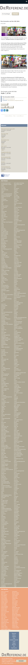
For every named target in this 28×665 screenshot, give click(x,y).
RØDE (2, 504)
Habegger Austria (4, 337)
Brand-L (15, 243)
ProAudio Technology (5, 485)
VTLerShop (3, 570)
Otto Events (3, 470)
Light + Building (17, 404)
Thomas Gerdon (4, 627)
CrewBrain (16, 271)
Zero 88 (2, 582)
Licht (14, 641)
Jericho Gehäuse (17, 370)
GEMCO (15, 325)
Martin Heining (15, 611)
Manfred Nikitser (4, 607)
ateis (2, 209)
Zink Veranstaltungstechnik (6, 583)
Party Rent (3, 476)
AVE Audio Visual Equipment (7, 222)
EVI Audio (3, 308)
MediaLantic (3, 437)
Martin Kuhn (3, 613)
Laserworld (16, 388)
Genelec (3, 326)
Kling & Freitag (17, 378)
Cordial (15, 269)
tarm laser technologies (5, 540)
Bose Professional (17, 242)
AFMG (15, 193)
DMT (2, 283)
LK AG (15, 411)
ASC (15, 205)
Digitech (15, 279)
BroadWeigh (3, 246)
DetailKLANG (4, 278)
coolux (2, 269)
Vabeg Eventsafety (5, 555)
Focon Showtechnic (18, 318)
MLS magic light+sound (6, 447)
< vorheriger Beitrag (8, 115)
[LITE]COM (3, 586)
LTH (2, 417)
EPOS (15, 298)
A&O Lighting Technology (19, 183)
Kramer (15, 380)
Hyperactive (16, 352)
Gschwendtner (17, 335)
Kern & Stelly (16, 375)
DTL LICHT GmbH (5, 287)
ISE (7, 106)
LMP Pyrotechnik (17, 413)
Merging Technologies (18, 441)
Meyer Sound (16, 442)
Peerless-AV (3, 477)
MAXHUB (16, 431)
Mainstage (3, 429)
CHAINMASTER (17, 255)
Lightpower (16, 407)
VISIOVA (3, 563)
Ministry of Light (4, 445)
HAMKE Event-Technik (5, 339)
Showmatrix (3, 517)
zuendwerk (3, 585)
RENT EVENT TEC (5, 496)
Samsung (16, 505)
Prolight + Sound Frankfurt (6, 487)
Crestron (15, 270)
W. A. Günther (17, 571)
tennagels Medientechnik (6, 543)
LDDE (15, 395)
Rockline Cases (4, 501)
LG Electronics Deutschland (19, 402)
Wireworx (16, 577)
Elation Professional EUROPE (20, 293)
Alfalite (2, 197)
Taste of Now (3, 542)
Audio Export (16, 212)
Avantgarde (16, 219)
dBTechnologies (17, 275)
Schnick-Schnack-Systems (6, 509)
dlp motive (3, 282)
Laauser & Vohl (4, 386)
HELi (15, 344)
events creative (4, 305)
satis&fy (2, 507)
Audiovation (16, 216)
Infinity (2, 361)
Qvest (2, 493)
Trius (2, 550)
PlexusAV (16, 480)
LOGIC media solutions (5, 414)
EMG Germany (4, 296)
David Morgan (4, 596)
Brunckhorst (16, 246)
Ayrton (15, 227)
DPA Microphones (4, 285)
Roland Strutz (15, 623)
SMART (15, 523)
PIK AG (15, 478)
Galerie (14, 636)
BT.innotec (3, 247)
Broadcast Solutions (18, 244)
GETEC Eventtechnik (18, 328)
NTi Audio (3, 462)
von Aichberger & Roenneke (19, 567)
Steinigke (16, 534)
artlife (15, 204)
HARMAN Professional (18, 339)
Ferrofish (15, 314)
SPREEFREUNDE (5, 531)
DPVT (15, 285)
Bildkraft (15, 239)
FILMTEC (3, 316)
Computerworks (4, 265)
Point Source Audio (5, 481)
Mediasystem (16, 437)
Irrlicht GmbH (16, 364)
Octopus (15, 464)
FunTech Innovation (18, 322)
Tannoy (15, 539)
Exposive (16, 309)
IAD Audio (3, 353)
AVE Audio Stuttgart (18, 220)
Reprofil (15, 497)
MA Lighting (16, 421)
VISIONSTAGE (4, 562)
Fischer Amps (4, 317)
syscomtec (16, 538)
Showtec (3, 519)
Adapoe (2, 191)
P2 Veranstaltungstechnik (19, 470)
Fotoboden (3, 321)
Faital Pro (3, 313)
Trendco (15, 548)
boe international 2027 (6, 157)
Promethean (16, 488)
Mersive (2, 442)
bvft (2, 250)
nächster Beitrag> (20, 115)
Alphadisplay (3, 199)
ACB (15, 187)
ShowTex (3, 520)
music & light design (18, 453)
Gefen (2, 325)
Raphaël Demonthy (5, 622)
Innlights (15, 363)
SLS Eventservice (4, 523)
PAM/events (3, 473)
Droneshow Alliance (5, 286)
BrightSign (3, 244)
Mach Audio (3, 422)
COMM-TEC (16, 263)
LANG (2, 387)
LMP (2, 413)
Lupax (15, 418)
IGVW (15, 356)
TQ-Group (3, 548)
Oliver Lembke (4, 617)
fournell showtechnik (18, 321)
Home (14, 115)
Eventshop (16, 305)
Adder (2, 192)
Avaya (2, 220)
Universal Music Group (18, 554)
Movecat (3, 452)
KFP (2, 376)
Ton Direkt (3, 547)
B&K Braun (16, 228)
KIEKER (15, 376)
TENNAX (16, 543)
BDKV (15, 235)
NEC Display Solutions (18, 454)
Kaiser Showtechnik (5, 374)
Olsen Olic (3, 618)
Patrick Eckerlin (15, 618)
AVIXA (2, 224)
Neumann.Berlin (4, 457)
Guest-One (3, 336)
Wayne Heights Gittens (5, 629)
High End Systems (17, 345)
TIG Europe (3, 546)
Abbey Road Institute (18, 184)
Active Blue (3, 188)
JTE (2, 371)
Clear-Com (16, 259)
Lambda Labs (16, 386)
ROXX (15, 503)
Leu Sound (3, 400)
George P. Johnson (18, 326)
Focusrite (3, 320)
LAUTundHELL (17, 390)
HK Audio (3, 349)
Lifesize (15, 403)
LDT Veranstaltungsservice (6, 396)
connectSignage (17, 266)
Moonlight (3, 450)
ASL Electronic (4, 207)
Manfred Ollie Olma (16, 607)
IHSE (2, 357)
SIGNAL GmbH (4, 521)
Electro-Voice (16, 294)
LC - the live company (18, 392)
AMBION (15, 199)
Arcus (2, 203)
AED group (16, 192)
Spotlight (15, 530)
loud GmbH (16, 415)
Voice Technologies (5, 566)
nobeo (15, 460)
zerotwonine (16, 582)
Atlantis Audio (4, 211)
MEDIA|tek (3, 438)
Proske (2, 489)
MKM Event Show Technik (19, 446)
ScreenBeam (16, 511)
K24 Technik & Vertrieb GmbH (20, 372)
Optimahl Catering (4, 468)
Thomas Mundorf (15, 627)
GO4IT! (2, 331)
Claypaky (3, 259)
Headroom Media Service (19, 343)
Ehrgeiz (15, 290)
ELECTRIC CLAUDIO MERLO (7, 294)
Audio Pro (16, 214)
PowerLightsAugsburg (5, 482)
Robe (15, 500)
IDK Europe (16, 355)
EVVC (2, 309)
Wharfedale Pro (4, 575)
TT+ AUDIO (16, 551)
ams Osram (16, 200)
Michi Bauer (3, 615)
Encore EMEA (4, 297)
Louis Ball (14, 606)
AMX (2, 201)
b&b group (3, 228)
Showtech (16, 519)
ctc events (16, 273)
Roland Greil (3, 623)
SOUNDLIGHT (4, 528)
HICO (2, 345)
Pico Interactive (4, 478)
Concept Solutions (17, 265)
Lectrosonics (3, 398)
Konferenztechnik (14, 640)
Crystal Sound (4, 273)
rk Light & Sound (4, 500)
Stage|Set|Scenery (5, 534)
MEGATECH (3, 441)
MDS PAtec (3, 434)
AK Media (16, 195)
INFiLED (15, 360)
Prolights (15, 487)
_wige (15, 586)
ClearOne (3, 261)
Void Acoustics (4, 567)
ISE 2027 (3, 162)
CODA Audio (3, 263)
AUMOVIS (16, 218)
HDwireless (3, 343)
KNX (15, 379)
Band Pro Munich (4, 234)
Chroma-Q (16, 258)
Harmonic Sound (17, 340)
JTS (15, 371)
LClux (2, 394)
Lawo (2, 391)
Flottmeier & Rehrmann (5, 318)
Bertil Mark (3, 592)
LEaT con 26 (3, 146)
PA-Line (2, 472)
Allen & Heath (16, 197)
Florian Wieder (4, 598)
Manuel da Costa (15, 609)
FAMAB (15, 313)
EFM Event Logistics (5, 290)
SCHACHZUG (17, 507)
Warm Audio (3, 573)
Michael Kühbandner (16, 614)
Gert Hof (14, 599)
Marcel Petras (4, 610)
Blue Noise (3, 242)
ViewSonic (16, 559)
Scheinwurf (16, 508)
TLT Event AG (16, 546)
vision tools (16, 560)
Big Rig (2, 239)
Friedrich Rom (15, 598)
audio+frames (16, 215)
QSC (2, 492)
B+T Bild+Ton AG (4, 231)
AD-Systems (16, 188)
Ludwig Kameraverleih (5, 418)
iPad (14, 638)
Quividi (15, 492)
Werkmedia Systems (18, 573)
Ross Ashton (3, 625)
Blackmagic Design (18, 240)
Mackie (15, 422)
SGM (2, 515)
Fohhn (15, 320)
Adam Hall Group (4, 189)
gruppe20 (16, 333)
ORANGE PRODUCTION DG (7, 469)
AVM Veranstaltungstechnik (19, 224)
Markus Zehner (4, 430)
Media (14, 643)
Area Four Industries (18, 203)
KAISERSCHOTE (17, 374)
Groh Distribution (17, 332)
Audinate (3, 212)
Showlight (16, 516)
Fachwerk (16, 312)
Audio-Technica (4, 216)
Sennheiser (3, 513)
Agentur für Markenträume (6, 195)
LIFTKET (3, 404)
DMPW (15, 282)
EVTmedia (16, 308)
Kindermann (3, 378)
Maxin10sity (3, 433)
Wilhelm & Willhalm (18, 575)
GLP (15, 329)
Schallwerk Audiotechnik (6, 508)
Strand (2, 535)
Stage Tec (3, 532)
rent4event (16, 496)
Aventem (15, 222)
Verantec (15, 556)
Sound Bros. (16, 527)
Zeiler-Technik (17, 581)
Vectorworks (3, 556)
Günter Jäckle (15, 600)
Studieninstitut (17, 535)
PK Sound (3, 480)
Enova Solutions (17, 297)
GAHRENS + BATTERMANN (7, 324)
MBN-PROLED (17, 433)
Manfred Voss (4, 609)
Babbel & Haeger (4, 232)
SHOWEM (3, 516)
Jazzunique (16, 368)
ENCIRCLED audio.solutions (19, 296)
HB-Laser (16, 341)
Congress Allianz (4, 266)
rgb (1, 499)
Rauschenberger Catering (6, 495)
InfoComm (16, 361)
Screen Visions (4, 511)
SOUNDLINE (16, 528)
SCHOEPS (16, 509)
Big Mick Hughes (15, 592)
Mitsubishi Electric (4, 446)
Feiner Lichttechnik (5, 314)
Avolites (15, 226)
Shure (15, 520)
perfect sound (16, 477)
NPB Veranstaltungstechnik (19, 461)
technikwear (16, 542)
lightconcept (16, 406)
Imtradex (15, 359)
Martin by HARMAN (5, 431)
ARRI (2, 204)
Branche (14, 633)
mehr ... (3, 137)
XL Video (3, 579)
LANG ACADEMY (17, 387)
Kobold (2, 380)
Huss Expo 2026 (4, 133)
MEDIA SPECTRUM (18, 435)
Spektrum (3, 530)
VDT (15, 555)
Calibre (2, 251)
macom (2, 423)
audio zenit (3, 215)
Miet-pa (2, 443)
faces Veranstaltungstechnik (6, 312)
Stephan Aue (14, 625)
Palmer (15, 472)
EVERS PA (16, 306)
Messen (3, 106)
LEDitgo (2, 399)
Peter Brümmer (4, 621)
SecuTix (2, 512)
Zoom (15, 583)
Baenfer (15, 232)
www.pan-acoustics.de (10, 99)
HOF (15, 351)
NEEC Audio (3, 456)
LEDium (15, 399)
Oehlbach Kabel (4, 465)
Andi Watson (14, 591)
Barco (15, 234)
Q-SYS (15, 491)
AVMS (2, 226)
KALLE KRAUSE (4, 375)
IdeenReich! (3, 355)
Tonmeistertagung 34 (5, 166)
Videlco (2, 559)
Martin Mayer (14, 613)
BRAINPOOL (3, 243)
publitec (2, 491)
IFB (2, 356)
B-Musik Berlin (17, 231)
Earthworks (16, 287)
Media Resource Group (5, 435)
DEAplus (3, 277)
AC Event (3, 187)
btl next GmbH (17, 247)
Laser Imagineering (5, 388)
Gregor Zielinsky (4, 600)
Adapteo (15, 191)
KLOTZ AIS (3, 379)
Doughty (15, 283)
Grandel (15, 331)
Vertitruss (16, 558)
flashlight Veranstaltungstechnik (20, 317)
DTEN (15, 286)
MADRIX (15, 425)
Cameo (15, 251)
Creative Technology (5, 270)
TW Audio (16, 552)
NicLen (2, 458)
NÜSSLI (15, 462)
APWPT (15, 201)
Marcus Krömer (15, 610)
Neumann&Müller (17, 456)
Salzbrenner (3, 505)
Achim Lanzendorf (4, 591)
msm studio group (17, 452)
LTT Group (16, 417)
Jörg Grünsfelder (4, 606)
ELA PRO (3, 293)
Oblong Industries (4, 464)
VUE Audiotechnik (17, 570)
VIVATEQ (16, 563)
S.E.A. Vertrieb (17, 504)
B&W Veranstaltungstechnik (19, 230)
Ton (14, 646)
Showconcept (16, 515)
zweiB (15, 585)
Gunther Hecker (4, 602)
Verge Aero (3, 558)
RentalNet (3, 497)
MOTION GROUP (17, 450)
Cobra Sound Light (17, 262)
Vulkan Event (3, 571)
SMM (15, 524)
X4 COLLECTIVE (17, 578)
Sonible (2, 527)
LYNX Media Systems (18, 419)
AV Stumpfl (3, 219)
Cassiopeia (3, 254)
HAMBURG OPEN (17, 337)
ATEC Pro (16, 208)
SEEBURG (16, 512)
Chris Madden (4, 595)
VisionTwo (16, 562)
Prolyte (2, 488)
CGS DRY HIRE (4, 255)
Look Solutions (17, 414)
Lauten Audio (3, 390)
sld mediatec (16, 521)
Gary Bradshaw (4, 599)
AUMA (2, 218)
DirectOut (16, 281)
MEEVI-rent (16, 438)
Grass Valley (3, 332)
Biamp (15, 238)
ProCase (15, 485)
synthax (2, 538)
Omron (15, 466)
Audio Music (3, 214)
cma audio (3, 262)
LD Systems (3, 395)
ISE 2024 (11, 106)
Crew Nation (3, 271)
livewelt (2, 411)
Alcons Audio (16, 196)
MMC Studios (16, 447)
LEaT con (16, 396)
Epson (15, 300)
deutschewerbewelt (18, 278)
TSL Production (4, 551)
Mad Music (16, 423)
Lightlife (2, 407)
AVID (2, 223)
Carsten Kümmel (15, 594)
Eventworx (3, 306)
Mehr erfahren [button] (10, 663)
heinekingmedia (4, 344)
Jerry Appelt (14, 603)
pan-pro (2, 474)
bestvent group (17, 236)
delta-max (16, 277)
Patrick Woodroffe (4, 619)
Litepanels (16, 410)
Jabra (15, 367)
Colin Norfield (14, 595)
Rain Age (16, 493)
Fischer (15, 316)
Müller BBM (3, 453)
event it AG (3, 304)
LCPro (15, 394)
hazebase (3, 341)
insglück (2, 364)
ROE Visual (16, 501)
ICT (14, 353)
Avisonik (15, 223)
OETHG (15, 465)
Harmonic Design (4, 340)
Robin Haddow (15, 622)
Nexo (15, 457)
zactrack (3, 581)
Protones (16, 489)
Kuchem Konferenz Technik (19, 382)
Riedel (15, 499)
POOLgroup (16, 481)
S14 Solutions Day (5, 139)
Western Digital (17, 574)
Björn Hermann (4, 594)
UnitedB (2, 554)
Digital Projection (4, 279)
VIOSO (2, 560)
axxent (2, 227)
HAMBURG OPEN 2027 (6, 152)
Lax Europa (16, 391)
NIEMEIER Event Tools (18, 458)
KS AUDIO (3, 382)
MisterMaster (16, 445)
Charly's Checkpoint (5, 257)
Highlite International (5, 347)
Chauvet (15, 257)
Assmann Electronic (18, 207)
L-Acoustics (16, 384)
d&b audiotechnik (4, 274)
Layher (2, 392)
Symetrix (15, 536)
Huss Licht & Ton (4, 352)
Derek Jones (14, 596)
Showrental (16, 517)
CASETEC (16, 253)
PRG (2, 484)
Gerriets (2, 328)
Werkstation (3, 574)
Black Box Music (4, 240)
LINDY (2, 410)
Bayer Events (4, 235)
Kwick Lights (3, 384)
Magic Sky (16, 426)
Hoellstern (3, 351)
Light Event (3, 406)
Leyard (15, 400)
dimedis (2, 281)
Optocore (16, 468)
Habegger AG (16, 336)
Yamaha (15, 579)
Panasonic (16, 474)
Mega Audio (3, 439)
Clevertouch (16, 261)
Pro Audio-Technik (17, 484)
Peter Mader (14, 621)
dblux (2, 275)
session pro (16, 513)
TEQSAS (3, 544)
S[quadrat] (3, 539)
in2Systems (3, 360)
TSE (15, 550)
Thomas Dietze (15, 626)
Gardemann (16, 324)
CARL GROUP (4, 253)
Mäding (2, 425)
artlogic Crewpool (4, 205)
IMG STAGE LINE (4, 359)
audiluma (16, 211)
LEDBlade (16, 398)
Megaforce (16, 439)
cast (15, 254)
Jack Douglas (4, 603)
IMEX (15, 357)
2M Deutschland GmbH (6, 183)
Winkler (2, 577)
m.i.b (2, 421)
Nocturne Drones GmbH (6, 461)
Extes (2, 310)
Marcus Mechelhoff (5, 611)
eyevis (15, 310)
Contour (15, 267)
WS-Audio (3, 578)
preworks (16, 482)
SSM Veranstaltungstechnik (19, 531)
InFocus (2, 363)
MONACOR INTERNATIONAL (20, 449)
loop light (3, 415)
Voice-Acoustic (17, 566)
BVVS (15, 250)
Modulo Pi (3, 449)
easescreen (3, 289)
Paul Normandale (15, 619)
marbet (15, 429)
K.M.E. (2, 372)
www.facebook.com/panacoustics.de (15, 100)
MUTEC (2, 454)
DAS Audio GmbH (17, 274)
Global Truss (3, 329)
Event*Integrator (17, 304)
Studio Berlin (3, 536)
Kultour (15, 383)
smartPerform (4, 524)
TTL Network (3, 552)
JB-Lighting (3, 370)
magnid (15, 427)
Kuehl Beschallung (5, 383)
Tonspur (15, 547)
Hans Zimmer (14, 602)
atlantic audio (16, 209)
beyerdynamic (4, 238)
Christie (2, 258)
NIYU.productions (4, 460)
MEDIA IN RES (17, 434)
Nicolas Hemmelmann (16, 615)
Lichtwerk (3, 403)
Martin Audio (16, 430)
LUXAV (2, 419)
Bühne (14, 635)
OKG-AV (3, 466)
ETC (2, 301)
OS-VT (15, 469)
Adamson (16, 189)
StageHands (16, 532)
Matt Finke (3, 614)
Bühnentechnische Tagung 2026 (8, 128)
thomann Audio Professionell (19, 544)
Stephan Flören (4, 626)
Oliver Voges (14, 617)
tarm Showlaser (17, 540)
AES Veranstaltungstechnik (6, 193)
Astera (2, 208)
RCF (15, 495)
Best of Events (4, 236)
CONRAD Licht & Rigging (6, 267)
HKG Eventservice (17, 349)
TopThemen (14, 648)
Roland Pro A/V (4, 503)
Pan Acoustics (4, 103)
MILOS (15, 443)
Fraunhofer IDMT (4, 322)
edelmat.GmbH (17, 289)
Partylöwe (16, 476)
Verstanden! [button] (21, 660)
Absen (15, 185)
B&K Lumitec (3, 230)
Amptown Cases (4, 200)
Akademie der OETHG (5, 196)
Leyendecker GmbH (5, 402)
